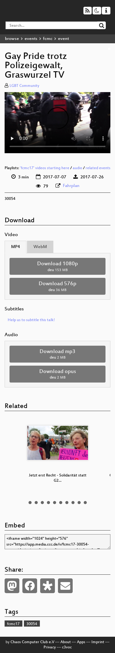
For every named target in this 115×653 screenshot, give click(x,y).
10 (85, 502)
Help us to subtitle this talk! (31, 320)
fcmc (47, 38)
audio (77, 168)
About (65, 642)
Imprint (97, 642)
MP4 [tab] (15, 247)
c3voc (67, 647)
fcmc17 (13, 624)
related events (98, 168)
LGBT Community (24, 86)
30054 (31, 624)
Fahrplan (71, 186)
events (31, 38)
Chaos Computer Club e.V (32, 642)
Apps (81, 642)
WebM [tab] (40, 247)
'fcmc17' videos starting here (44, 168)
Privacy (50, 647)
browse (12, 38)
